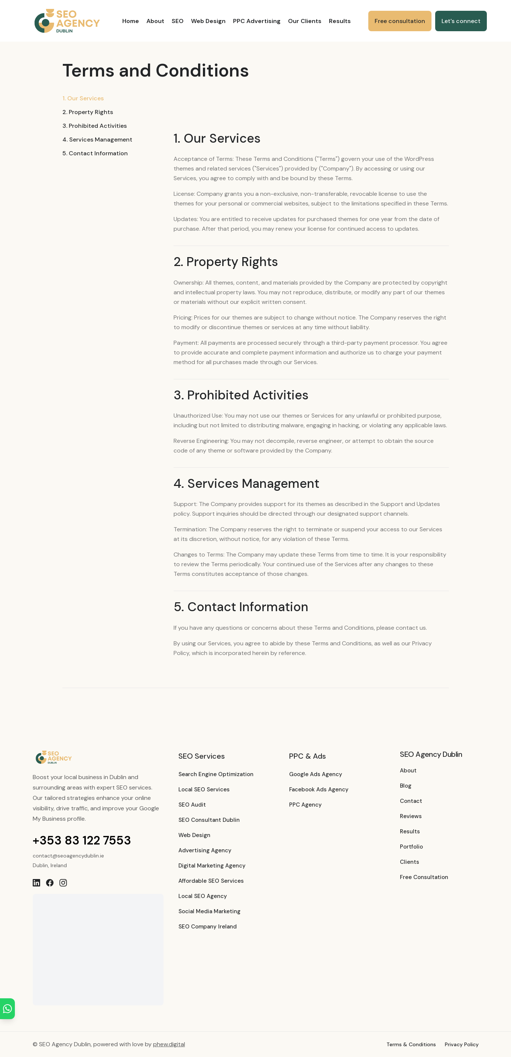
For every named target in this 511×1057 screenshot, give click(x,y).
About (155, 21)
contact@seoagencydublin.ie (68, 855)
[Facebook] (50, 882)
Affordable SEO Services (211, 881)
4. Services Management (97, 139)
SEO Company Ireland (207, 926)
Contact (411, 801)
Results (340, 21)
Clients (409, 862)
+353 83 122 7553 (82, 840)
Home (130, 21)
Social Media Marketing (209, 911)
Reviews (411, 816)
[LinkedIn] (36, 882)
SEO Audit (192, 804)
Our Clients (304, 21)
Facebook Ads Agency (319, 789)
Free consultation (400, 21)
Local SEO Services (204, 789)
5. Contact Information (95, 153)
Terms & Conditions (411, 1044)
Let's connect (461, 21)
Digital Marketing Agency (212, 865)
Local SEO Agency (202, 896)
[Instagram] (63, 882)
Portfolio (411, 846)
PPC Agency (305, 804)
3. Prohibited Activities (94, 126)
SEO (178, 21)
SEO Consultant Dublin (209, 820)
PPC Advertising (257, 21)
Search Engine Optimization (215, 774)
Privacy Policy (462, 1044)
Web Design (208, 21)
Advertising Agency (205, 850)
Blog (405, 785)
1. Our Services (83, 98)
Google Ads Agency (315, 774)
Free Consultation (424, 877)
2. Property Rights (87, 112)
